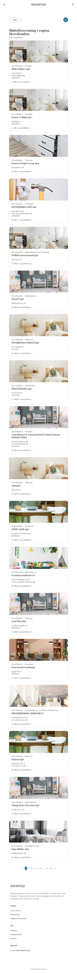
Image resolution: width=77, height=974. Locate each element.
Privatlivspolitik (16, 934)
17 (47, 868)
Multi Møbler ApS (21, 69)
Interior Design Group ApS (25, 163)
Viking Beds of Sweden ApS (25, 805)
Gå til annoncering (23, 950)
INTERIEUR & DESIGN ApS (25, 343)
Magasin (13, 930)
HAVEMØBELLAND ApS (24, 207)
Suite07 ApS (18, 299)
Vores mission (15, 911)
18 (51, 868)
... (43, 868)
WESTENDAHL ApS (22, 389)
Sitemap (13, 938)
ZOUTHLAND (19, 621)
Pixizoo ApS (18, 759)
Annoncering (15, 914)
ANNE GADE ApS (20, 529)
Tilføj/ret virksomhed (18, 919)
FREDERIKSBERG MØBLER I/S (27, 713)
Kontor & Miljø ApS (22, 117)
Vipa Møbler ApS (20, 849)
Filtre (15, 20)
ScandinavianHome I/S (23, 575)
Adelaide (16, 486)
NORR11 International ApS (25, 255)
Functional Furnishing (23, 667)
